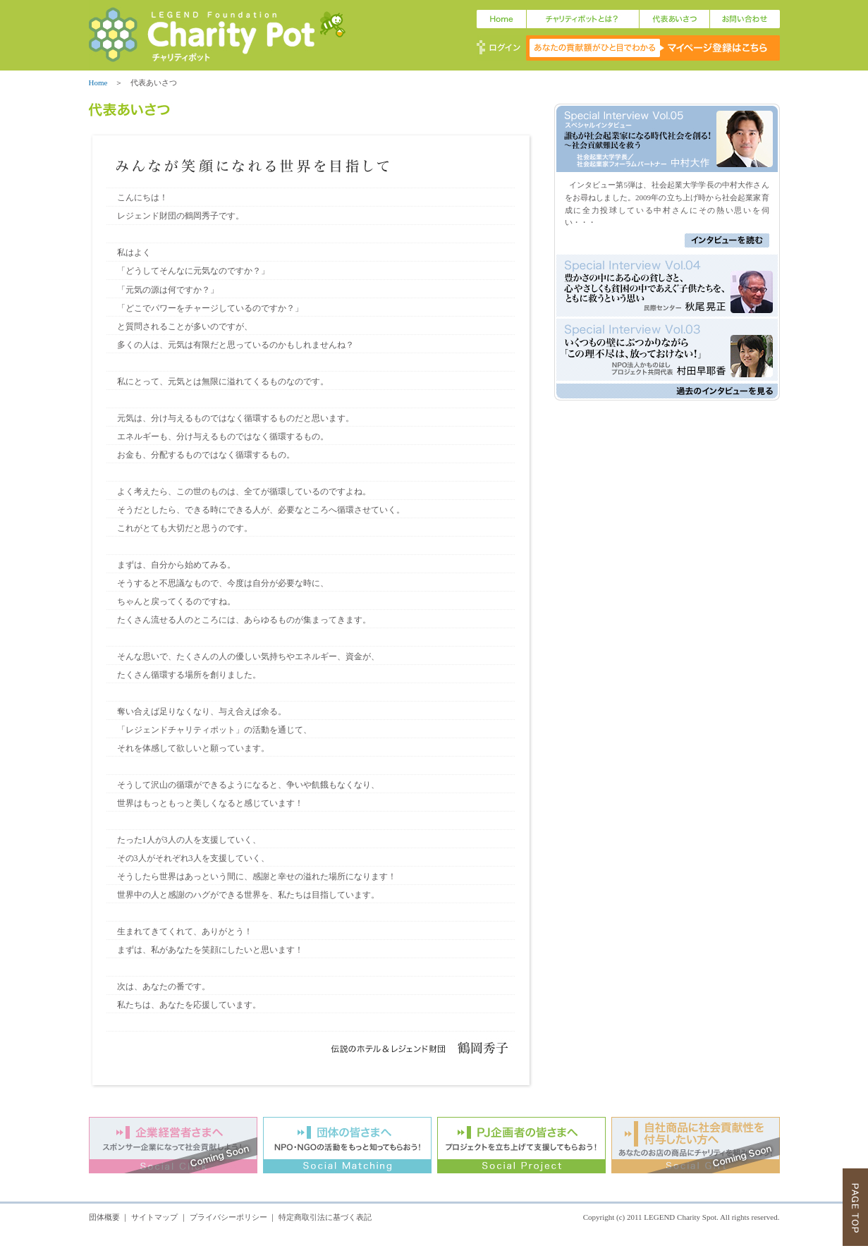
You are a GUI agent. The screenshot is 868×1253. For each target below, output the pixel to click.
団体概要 (104, 1217)
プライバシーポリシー (228, 1217)
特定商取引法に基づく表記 (325, 1217)
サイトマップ (154, 1217)
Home (98, 82)
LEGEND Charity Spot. (681, 1217)
